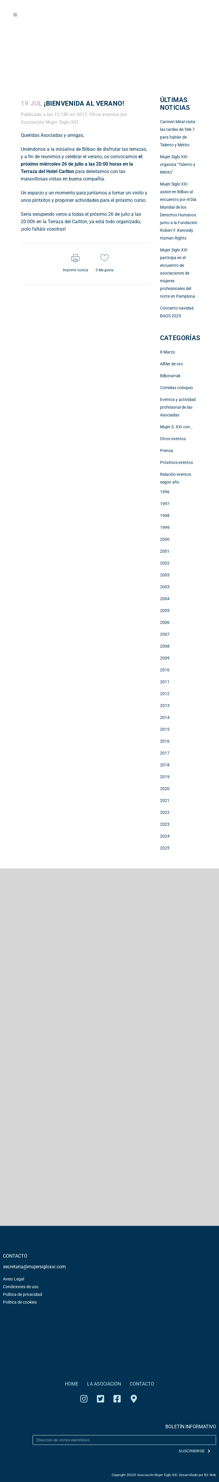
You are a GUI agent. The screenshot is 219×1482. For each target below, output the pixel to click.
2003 (165, 575)
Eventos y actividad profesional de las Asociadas (178, 407)
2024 (165, 836)
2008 (165, 646)
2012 (165, 693)
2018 (165, 765)
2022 (165, 812)
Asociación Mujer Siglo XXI (49, 122)
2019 (165, 776)
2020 (165, 788)
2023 (165, 824)
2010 (165, 670)
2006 (165, 622)
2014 (165, 717)
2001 (165, 551)
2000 (165, 539)
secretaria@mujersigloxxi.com (34, 1266)
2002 (165, 563)
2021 (165, 800)
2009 (165, 658)
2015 (165, 729)
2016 (165, 741)
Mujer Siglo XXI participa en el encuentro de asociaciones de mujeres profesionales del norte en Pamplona (177, 273)
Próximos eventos (176, 462)
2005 (165, 610)
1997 (165, 503)
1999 (165, 527)
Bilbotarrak (170, 375)
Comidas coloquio (176, 387)
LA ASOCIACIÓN (104, 1384)
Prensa (166, 450)
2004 (165, 598)
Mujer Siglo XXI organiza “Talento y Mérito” (177, 164)
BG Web (210, 1475)
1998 (165, 515)
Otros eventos (104, 114)
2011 (165, 681)
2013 (165, 705)
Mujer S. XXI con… (176, 426)
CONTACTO (142, 1384)
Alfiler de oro (171, 364)
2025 (165, 848)
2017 (81, 114)
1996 (165, 491)
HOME (71, 1384)
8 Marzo (167, 352)
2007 (165, 634)
